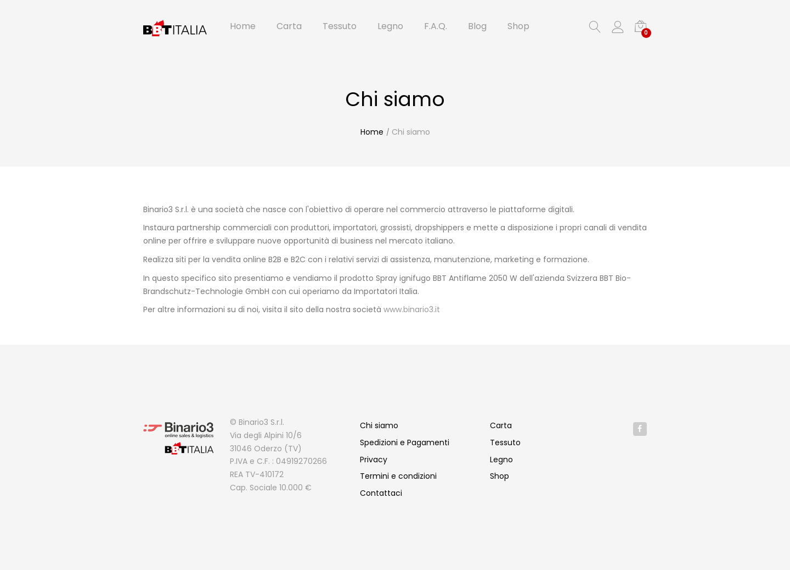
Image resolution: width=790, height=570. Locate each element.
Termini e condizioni (398, 476)
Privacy (373, 459)
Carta (501, 425)
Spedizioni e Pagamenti (404, 442)
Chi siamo (411, 131)
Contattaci (381, 493)
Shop (499, 476)
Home (371, 131)
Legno (501, 459)
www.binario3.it (411, 309)
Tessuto (505, 442)
